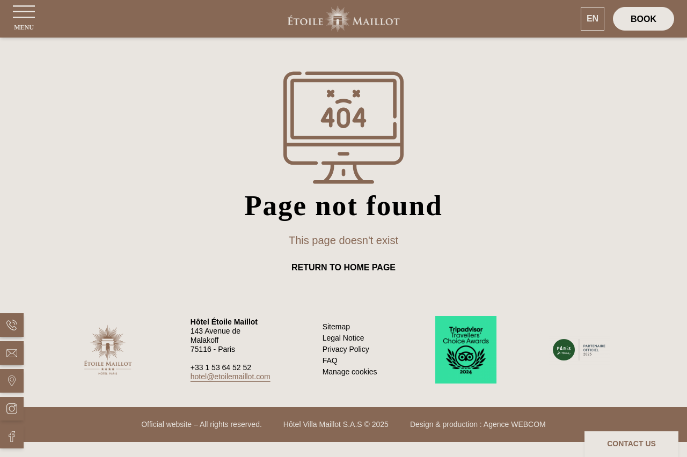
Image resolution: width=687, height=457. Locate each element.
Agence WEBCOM (515, 424)
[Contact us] (631, 444)
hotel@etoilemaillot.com (231, 376)
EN (592, 18)
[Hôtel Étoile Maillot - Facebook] (12, 436)
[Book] (643, 19)
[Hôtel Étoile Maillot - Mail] (12, 353)
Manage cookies (350, 371)
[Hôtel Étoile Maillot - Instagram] (12, 409)
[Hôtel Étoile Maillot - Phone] (12, 325)
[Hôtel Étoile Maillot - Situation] (12, 381)
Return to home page (343, 267)
